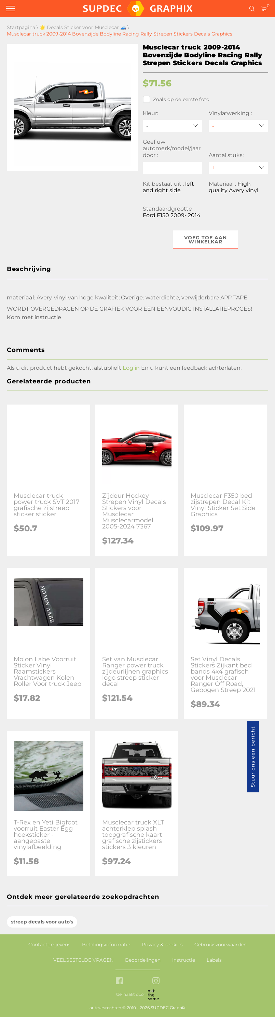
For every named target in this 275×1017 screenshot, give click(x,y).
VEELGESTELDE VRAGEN (83, 960)
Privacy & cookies (162, 945)
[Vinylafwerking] (238, 126)
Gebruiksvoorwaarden (220, 945)
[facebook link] (119, 981)
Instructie (183, 960)
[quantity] (238, 168)
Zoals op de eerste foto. (177, 99)
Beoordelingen (143, 960)
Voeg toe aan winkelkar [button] (205, 240)
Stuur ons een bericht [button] (253, 756)
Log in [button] (131, 368)
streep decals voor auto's (42, 922)
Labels (214, 960)
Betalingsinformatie (106, 945)
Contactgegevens (49, 945)
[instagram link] (156, 981)
